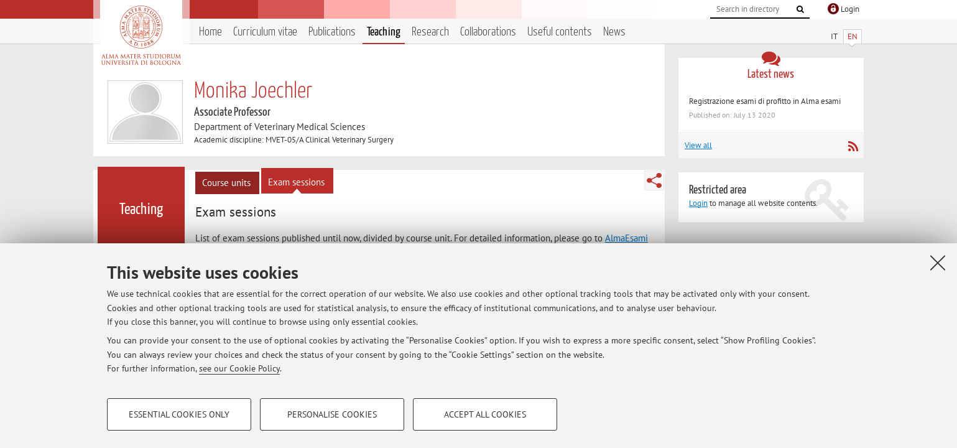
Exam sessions (296, 182)
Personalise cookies (332, 414)
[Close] (938, 263)
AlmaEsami (626, 238)
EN (853, 36)
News (614, 32)
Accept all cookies (485, 414)
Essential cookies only (179, 414)
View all (698, 145)
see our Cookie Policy (239, 368)
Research (430, 32)
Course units (226, 183)
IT (834, 36)
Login (698, 203)
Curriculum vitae (265, 32)
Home (210, 32)
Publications (332, 32)
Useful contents (559, 32)
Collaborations (488, 32)
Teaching (383, 32)
